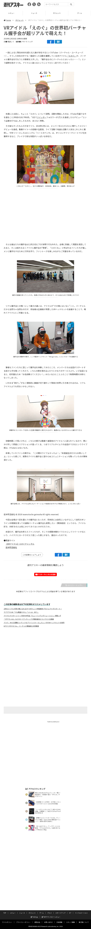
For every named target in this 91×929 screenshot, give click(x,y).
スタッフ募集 (70, 922)
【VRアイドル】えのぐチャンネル (20, 543)
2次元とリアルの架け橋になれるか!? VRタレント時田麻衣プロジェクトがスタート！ (33, 609)
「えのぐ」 (71, 55)
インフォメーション (81, 913)
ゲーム (79, 13)
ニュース (34, 13)
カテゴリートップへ (74, 585)
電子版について (84, 922)
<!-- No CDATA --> (44, 214)
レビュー (11, 13)
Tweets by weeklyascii (53, 722)
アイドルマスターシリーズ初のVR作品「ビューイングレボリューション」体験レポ (32, 616)
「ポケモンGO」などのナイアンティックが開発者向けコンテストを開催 (29, 619)
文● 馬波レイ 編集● (12, 41)
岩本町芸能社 (11, 547)
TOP (4, 913)
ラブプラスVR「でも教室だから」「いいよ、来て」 (21, 612)
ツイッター (41, 117)
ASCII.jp (34, 917)
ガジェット (57, 13)
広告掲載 (59, 922)
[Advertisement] (45, 653)
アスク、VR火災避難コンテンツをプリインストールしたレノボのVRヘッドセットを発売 (34, 622)
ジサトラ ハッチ (27, 41)
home (7, 20)
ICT (70, 913)
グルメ (49, 913)
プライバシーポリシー (23, 922)
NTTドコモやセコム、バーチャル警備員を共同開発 (21, 626)
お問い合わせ (48, 922)
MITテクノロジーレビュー (51, 917)
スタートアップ (60, 913)
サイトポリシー (7, 922)
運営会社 (37, 922)
